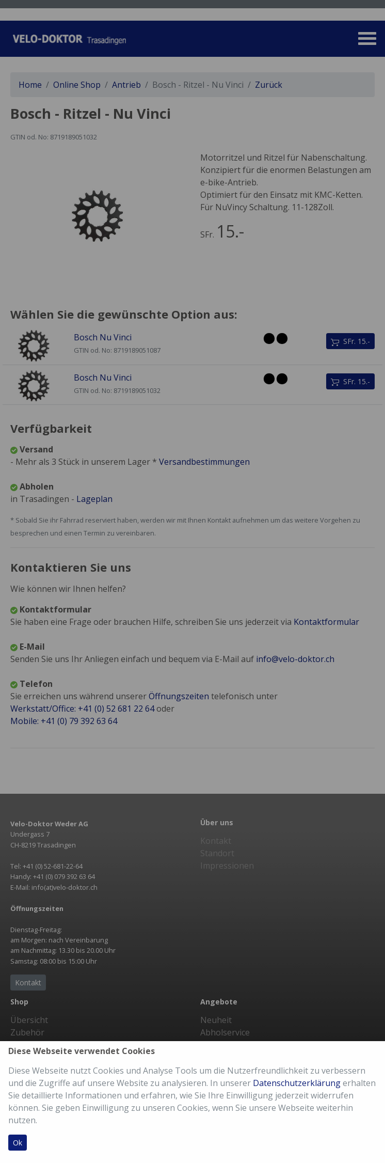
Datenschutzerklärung (297, 1083)
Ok (17, 1143)
